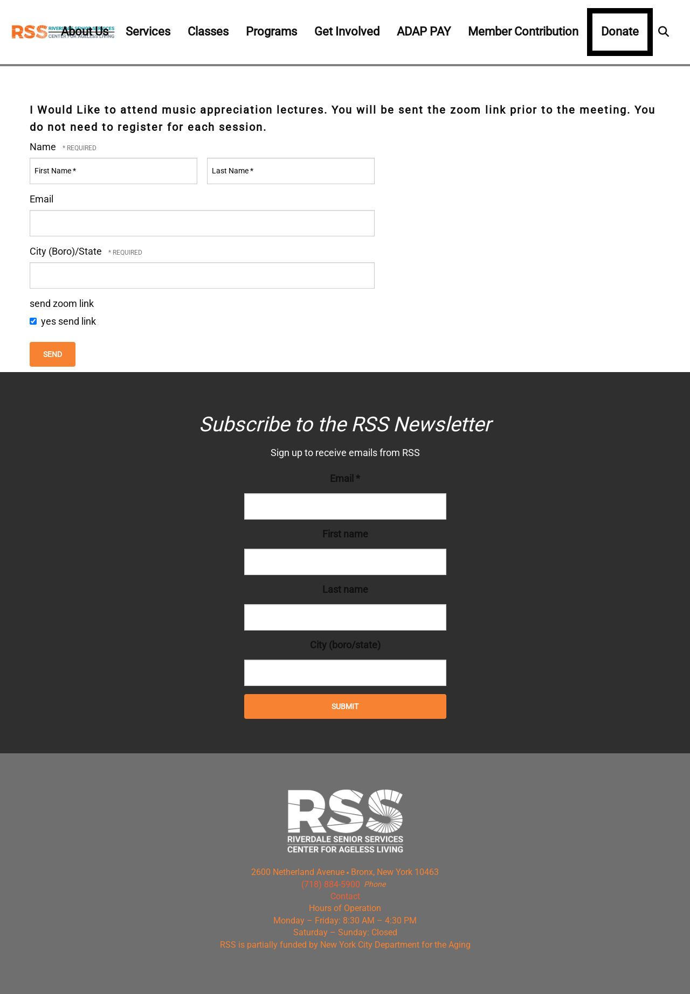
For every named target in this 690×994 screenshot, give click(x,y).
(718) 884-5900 (330, 884)
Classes (208, 31)
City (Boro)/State (67, 251)
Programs (271, 31)
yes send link (63, 321)
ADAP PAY (424, 31)
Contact (345, 896)
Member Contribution (523, 31)
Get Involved (347, 31)
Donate (620, 31)
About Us (84, 31)
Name (44, 146)
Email (41, 199)
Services (148, 31)
